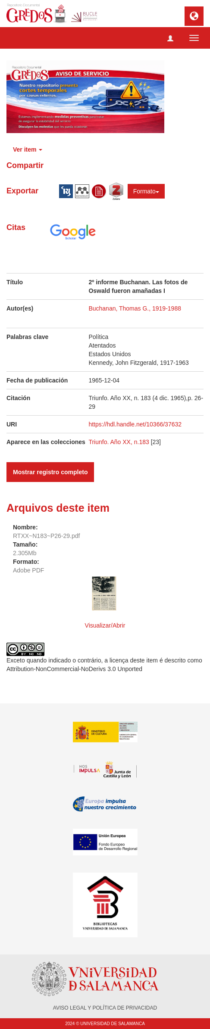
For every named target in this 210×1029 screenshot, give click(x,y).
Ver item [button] (27, 149)
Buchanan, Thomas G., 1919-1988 (134, 308)
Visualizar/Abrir (105, 625)
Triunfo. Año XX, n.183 (119, 441)
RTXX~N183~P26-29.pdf (46, 535)
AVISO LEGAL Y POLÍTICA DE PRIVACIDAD (105, 1008)
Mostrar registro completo (50, 472)
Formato (146, 191)
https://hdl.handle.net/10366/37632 (135, 424)
